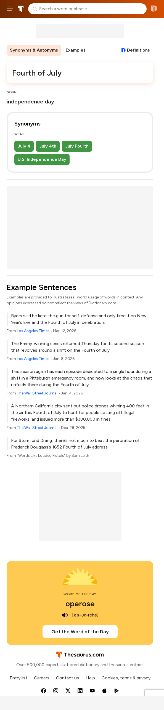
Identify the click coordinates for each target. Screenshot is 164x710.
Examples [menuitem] (76, 50)
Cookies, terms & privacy (126, 677)
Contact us (67, 677)
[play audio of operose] (65, 615)
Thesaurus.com (21, 9)
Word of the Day (80, 594)
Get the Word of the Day (80, 632)
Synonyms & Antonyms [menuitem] (34, 50)
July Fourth (77, 146)
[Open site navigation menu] (10, 9)
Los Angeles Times (33, 331)
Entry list (18, 677)
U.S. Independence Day (42, 159)
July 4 (24, 146)
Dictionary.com (154, 9)
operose (80, 603)
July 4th (47, 146)
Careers (41, 677)
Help (90, 677)
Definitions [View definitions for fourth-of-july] (138, 50)
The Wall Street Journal (37, 393)
